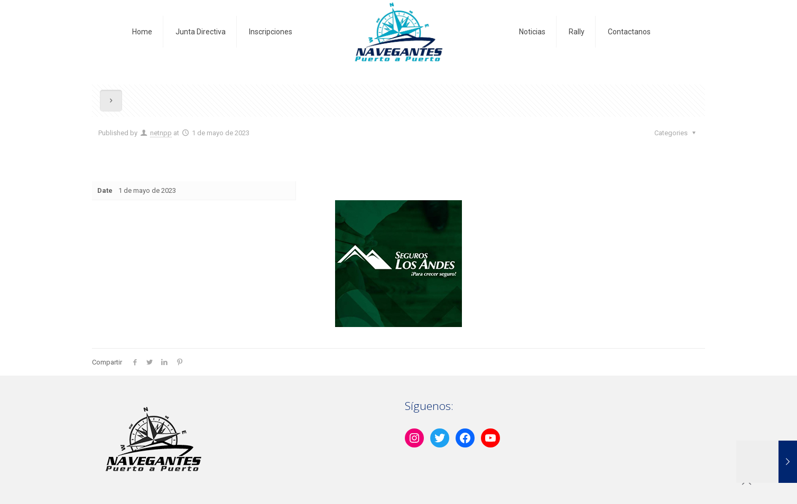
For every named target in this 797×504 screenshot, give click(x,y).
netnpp (161, 133)
